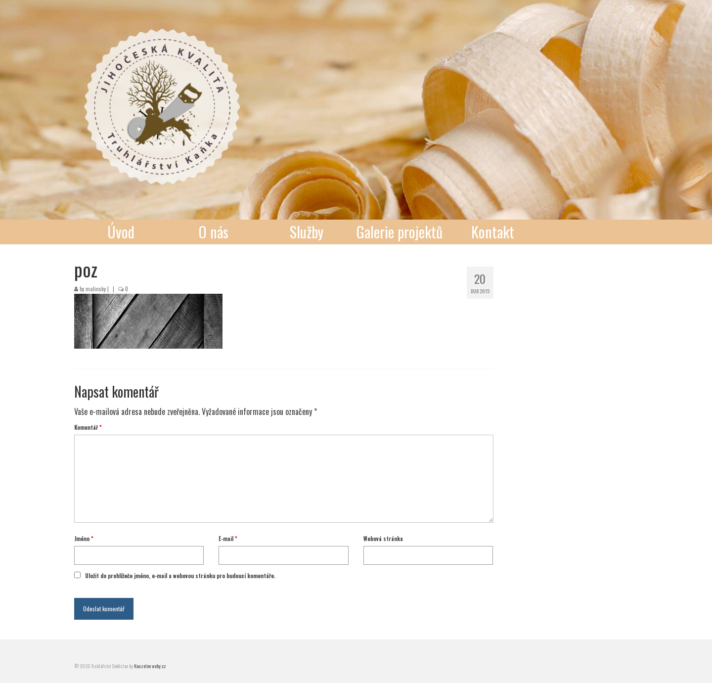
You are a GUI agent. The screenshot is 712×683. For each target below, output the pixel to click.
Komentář (88, 427)
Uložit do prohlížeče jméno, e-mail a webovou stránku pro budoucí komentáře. (180, 576)
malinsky (96, 289)
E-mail (228, 539)
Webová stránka (383, 539)
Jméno (83, 539)
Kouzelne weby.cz (150, 666)
